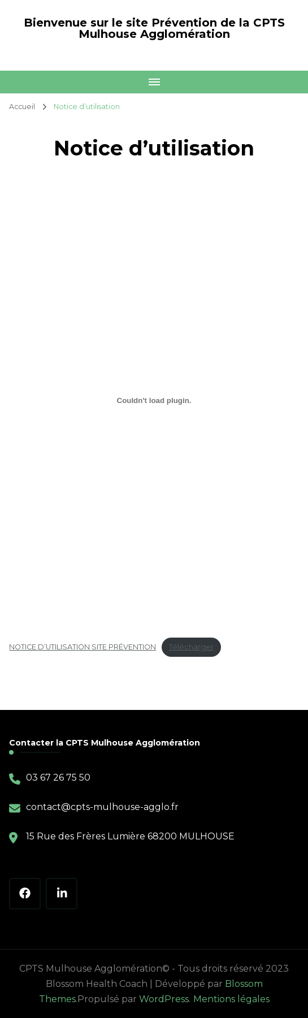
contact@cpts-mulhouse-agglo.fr (102, 807)
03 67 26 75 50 (58, 777)
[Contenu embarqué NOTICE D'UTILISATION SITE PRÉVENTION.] (153, 400)
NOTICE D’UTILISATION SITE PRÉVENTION (82, 647)
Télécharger (191, 647)
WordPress (164, 999)
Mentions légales (231, 999)
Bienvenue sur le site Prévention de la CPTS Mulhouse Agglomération (154, 28)
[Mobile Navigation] (154, 82)
